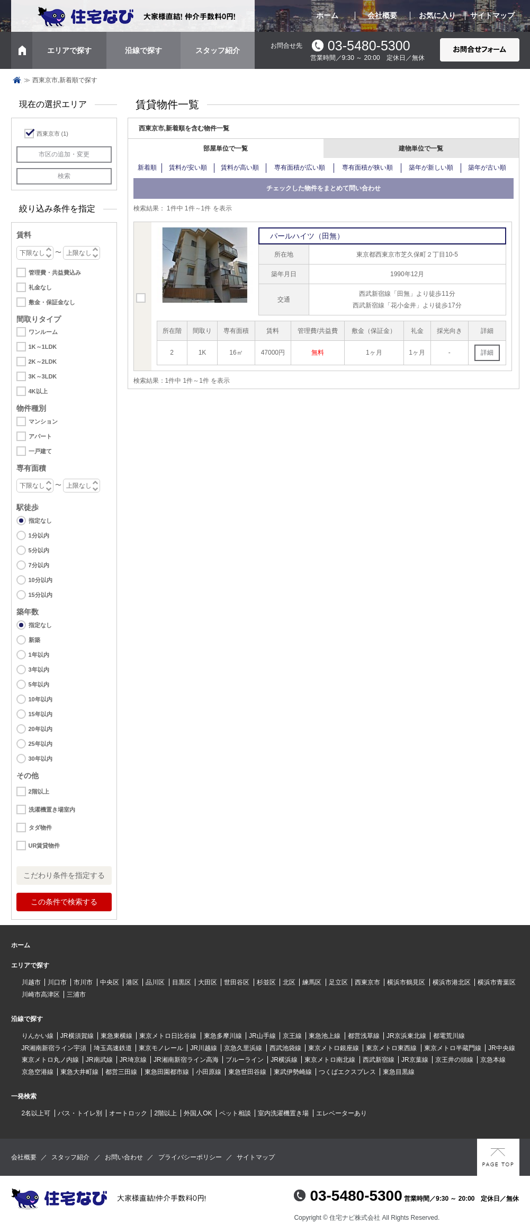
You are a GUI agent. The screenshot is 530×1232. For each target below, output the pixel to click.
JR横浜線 (284, 1059)
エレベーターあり (341, 1113)
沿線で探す (143, 50)
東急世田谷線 (247, 1072)
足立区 (338, 982)
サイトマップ (492, 15)
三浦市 (76, 994)
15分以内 (40, 595)
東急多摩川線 (223, 1036)
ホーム (327, 15)
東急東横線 (116, 1036)
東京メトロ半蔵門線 (452, 1048)
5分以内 (39, 550)
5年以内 (39, 684)
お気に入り (437, 15)
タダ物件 (40, 827)
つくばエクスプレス (347, 1072)
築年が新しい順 (431, 167)
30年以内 (40, 758)
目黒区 (181, 982)
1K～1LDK (43, 347)
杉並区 (266, 982)
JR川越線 (203, 1048)
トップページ (17, 80)
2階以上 (39, 791)
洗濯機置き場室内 (52, 809)
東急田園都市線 (167, 1072)
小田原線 (208, 1072)
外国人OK (198, 1113)
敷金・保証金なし (52, 302)
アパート (40, 436)
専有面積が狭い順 (367, 167)
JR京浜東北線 (406, 1036)
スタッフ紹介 (217, 50)
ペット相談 (235, 1113)
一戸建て (40, 451)
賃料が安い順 (188, 167)
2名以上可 (36, 1113)
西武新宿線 (378, 1059)
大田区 (207, 982)
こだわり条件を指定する (64, 875)
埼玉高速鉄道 (113, 1048)
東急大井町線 (79, 1072)
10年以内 (40, 699)
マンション (43, 421)
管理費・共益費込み (55, 272)
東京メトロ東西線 (391, 1048)
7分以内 (39, 565)
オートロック (128, 1113)
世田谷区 (236, 982)
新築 (34, 640)
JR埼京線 (133, 1059)
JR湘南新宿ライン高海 (186, 1059)
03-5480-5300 (369, 45)
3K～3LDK (43, 376)
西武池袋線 (285, 1048)
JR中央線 (501, 1048)
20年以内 (40, 729)
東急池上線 (324, 1036)
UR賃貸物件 (44, 845)
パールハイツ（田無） (307, 236)
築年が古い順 (487, 167)
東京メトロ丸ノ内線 (50, 1059)
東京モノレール (161, 1048)
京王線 (292, 1036)
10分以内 (40, 580)
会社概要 (382, 15)
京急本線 (493, 1059)
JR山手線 (262, 1036)
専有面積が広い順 (299, 167)
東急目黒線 (399, 1072)
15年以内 (40, 714)
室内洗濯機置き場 (283, 1113)
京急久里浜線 (243, 1048)
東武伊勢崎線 (293, 1072)
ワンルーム (43, 332)
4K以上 (38, 391)
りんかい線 (37, 1036)
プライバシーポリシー (190, 1157)
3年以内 (39, 669)
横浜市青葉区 (497, 982)
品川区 (155, 982)
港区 (132, 982)
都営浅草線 (364, 1036)
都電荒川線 (449, 1036)
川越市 (31, 982)
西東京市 (53, 133)
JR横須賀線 (77, 1036)
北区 (289, 982)
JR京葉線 (414, 1059)
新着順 (147, 167)
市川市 (83, 982)
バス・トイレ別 (80, 1113)
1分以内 (39, 535)
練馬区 (311, 982)
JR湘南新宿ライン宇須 (54, 1048)
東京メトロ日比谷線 (167, 1036)
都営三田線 (121, 1072)
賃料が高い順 (240, 167)
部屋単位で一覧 (225, 148)
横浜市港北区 (452, 982)
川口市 (57, 982)
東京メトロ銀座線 (333, 1048)
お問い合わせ (124, 1157)
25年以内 (40, 744)
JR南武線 (99, 1059)
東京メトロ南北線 (329, 1059)
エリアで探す (69, 50)
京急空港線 (37, 1072)
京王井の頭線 (454, 1059)
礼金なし (40, 287)
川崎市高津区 (41, 994)
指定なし (40, 520)
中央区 (109, 982)
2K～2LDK (43, 361)
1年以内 (39, 655)
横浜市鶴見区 (406, 982)
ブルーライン (245, 1059)
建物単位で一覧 (421, 148)
